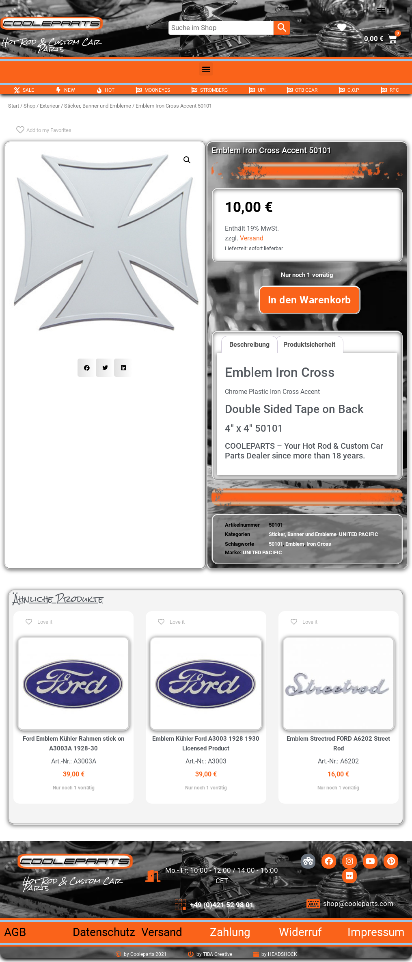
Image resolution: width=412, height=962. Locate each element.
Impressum (376, 932)
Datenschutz (104, 932)
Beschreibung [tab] (249, 344)
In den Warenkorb (309, 300)
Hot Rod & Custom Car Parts (50, 45)
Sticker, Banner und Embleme (97, 106)
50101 (276, 544)
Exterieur (50, 106)
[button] (381, 10)
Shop (29, 106)
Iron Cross (318, 544)
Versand (251, 238)
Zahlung (230, 932)
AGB (15, 932)
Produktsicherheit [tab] (309, 344)
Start (13, 106)
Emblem (294, 544)
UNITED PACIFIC (358, 534)
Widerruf (300, 932)
